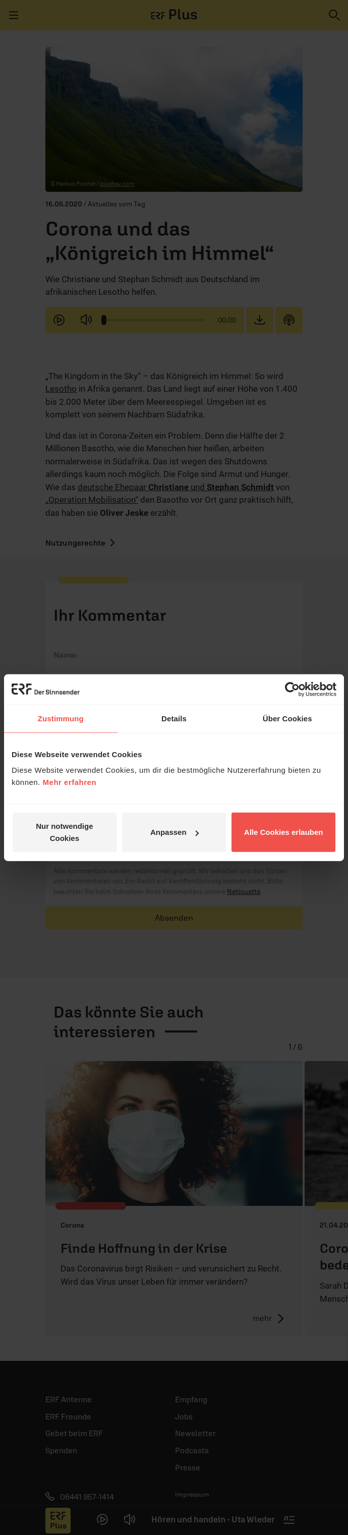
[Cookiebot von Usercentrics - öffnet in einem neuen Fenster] (292, 689)
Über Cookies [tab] (287, 718)
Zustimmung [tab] (61, 718)
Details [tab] (174, 718)
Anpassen (174, 832)
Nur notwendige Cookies (64, 832)
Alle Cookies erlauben (283, 832)
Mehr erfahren (70, 782)
